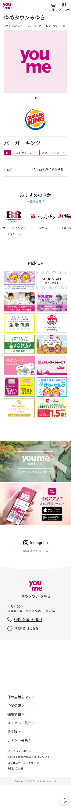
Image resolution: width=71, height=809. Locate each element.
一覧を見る (34, 225)
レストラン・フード (55, 26)
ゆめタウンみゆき (13, 26)
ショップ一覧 (34, 26)
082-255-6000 (28, 643)
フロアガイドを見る (49, 193)
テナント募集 (17, 764)
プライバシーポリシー (20, 774)
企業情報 (14, 729)
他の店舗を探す (19, 721)
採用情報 (14, 738)
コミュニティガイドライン (23, 786)
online (53, 6)
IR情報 (12, 755)
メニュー (64, 6)
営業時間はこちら (26, 652)
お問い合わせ (15, 792)
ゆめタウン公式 (33, 574)
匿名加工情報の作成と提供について (28, 780)
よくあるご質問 (19, 746)
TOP (64, 800)
